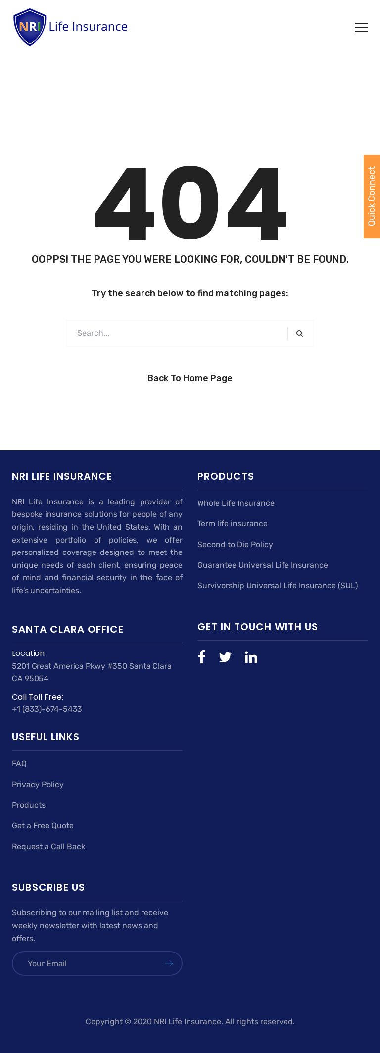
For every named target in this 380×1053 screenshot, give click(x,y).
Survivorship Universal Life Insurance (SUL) (277, 585)
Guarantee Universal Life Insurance (262, 565)
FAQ (19, 763)
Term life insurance (232, 523)
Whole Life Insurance (236, 503)
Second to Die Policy (235, 544)
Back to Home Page (190, 378)
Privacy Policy (38, 784)
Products (29, 805)
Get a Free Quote (43, 825)
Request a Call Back (48, 846)
